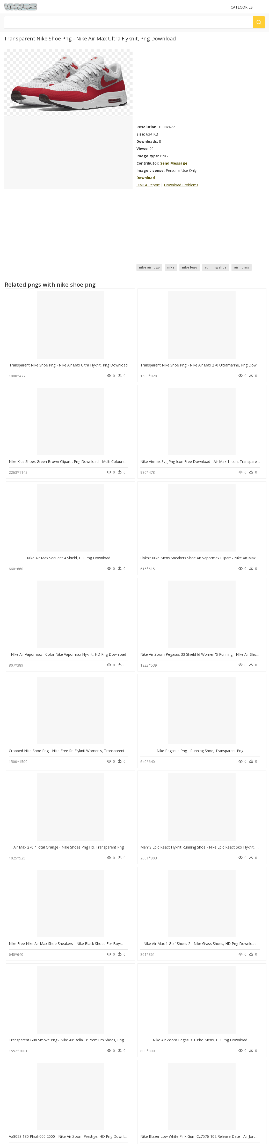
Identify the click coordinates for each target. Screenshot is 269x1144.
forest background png (33, 1007)
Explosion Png (84, 1007)
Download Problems (181, 184)
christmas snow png (31, 1019)
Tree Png (80, 1025)
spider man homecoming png (38, 1025)
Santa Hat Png (84, 1019)
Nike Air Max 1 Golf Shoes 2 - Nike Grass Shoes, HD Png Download (131, 615)
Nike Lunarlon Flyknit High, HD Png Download (47, 788)
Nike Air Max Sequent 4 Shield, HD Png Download (50, 442)
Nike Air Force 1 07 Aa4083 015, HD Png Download (52, 875)
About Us (13, 1071)
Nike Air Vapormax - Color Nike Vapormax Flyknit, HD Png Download (198, 442)
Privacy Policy (16, 1080)
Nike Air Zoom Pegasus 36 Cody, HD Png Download (119, 788)
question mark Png (87, 1013)
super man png (27, 1032)
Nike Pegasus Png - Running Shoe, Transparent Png (118, 528)
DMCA (10, 1076)
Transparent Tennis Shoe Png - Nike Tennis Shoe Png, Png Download (67, 962)
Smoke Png (82, 1032)
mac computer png (30, 1013)
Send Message (173, 163)
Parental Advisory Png (90, 1001)
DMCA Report (148, 184)
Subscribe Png (85, 994)
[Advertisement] (200, 85)
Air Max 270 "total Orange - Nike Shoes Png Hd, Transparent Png (196, 528)
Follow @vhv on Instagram (26, 1095)
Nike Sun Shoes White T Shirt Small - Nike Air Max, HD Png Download (199, 702)
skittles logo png (28, 1038)
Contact (11, 1067)
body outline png (29, 1001)
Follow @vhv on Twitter (23, 1100)
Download (145, 177)
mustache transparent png (35, 994)
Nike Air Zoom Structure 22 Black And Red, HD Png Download (193, 788)
